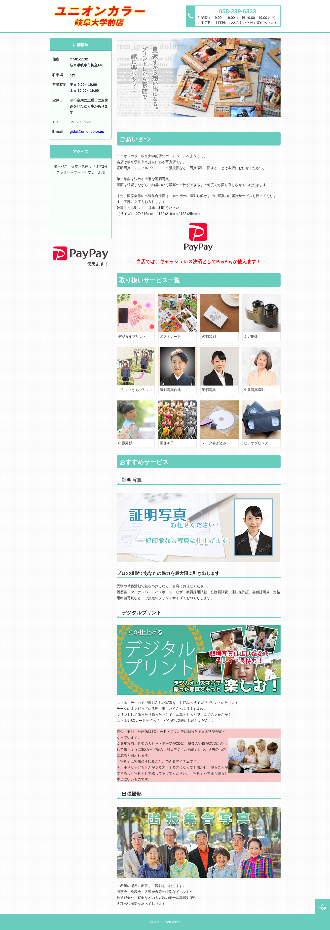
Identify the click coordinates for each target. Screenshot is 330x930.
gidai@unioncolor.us (87, 132)
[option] (199, 77)
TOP (322, 908)
